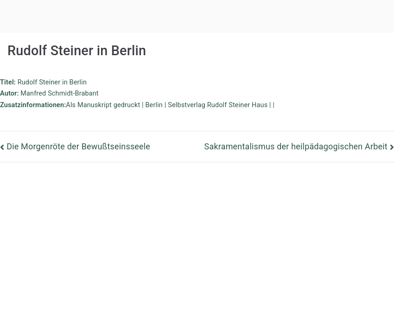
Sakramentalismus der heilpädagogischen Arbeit (296, 146)
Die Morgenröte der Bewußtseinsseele (78, 146)
